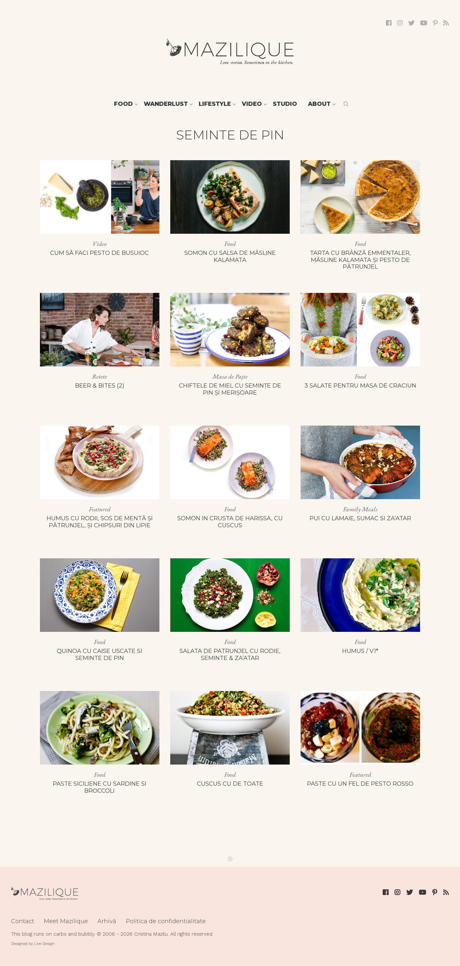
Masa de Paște (230, 376)
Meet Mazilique (66, 921)
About (319, 103)
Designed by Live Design (33, 943)
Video (252, 103)
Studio (285, 103)
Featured (100, 509)
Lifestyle (215, 103)
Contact (22, 921)
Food (123, 103)
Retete (99, 376)
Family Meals (360, 509)
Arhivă (106, 921)
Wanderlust (166, 103)
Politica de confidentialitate (166, 921)
